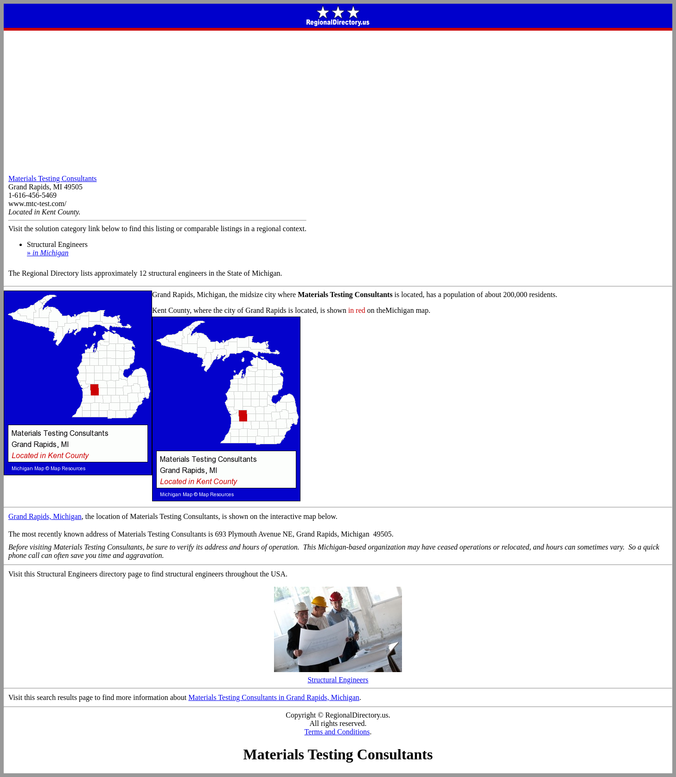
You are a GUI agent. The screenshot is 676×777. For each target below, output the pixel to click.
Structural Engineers (338, 676)
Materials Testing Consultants (52, 178)
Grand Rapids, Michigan (45, 516)
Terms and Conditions (337, 732)
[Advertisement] (338, 100)
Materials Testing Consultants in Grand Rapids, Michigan (273, 697)
